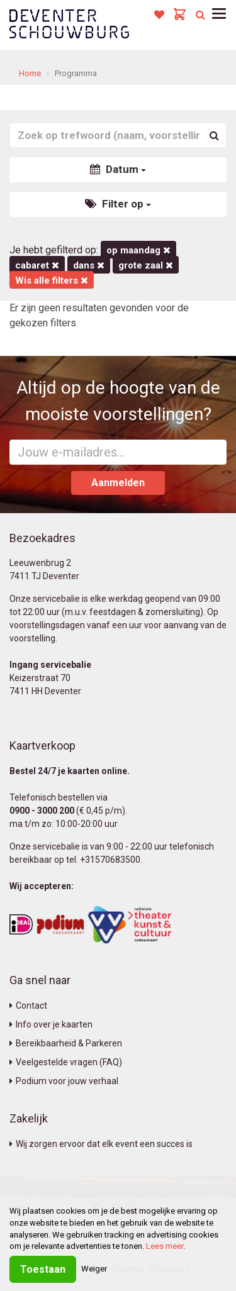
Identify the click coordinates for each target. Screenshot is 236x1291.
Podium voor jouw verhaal (63, 1081)
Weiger (94, 1268)
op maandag (138, 250)
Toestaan (42, 1269)
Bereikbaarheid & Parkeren (65, 1043)
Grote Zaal (145, 265)
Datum (118, 169)
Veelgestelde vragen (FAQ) (65, 1062)
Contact (28, 1005)
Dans (88, 265)
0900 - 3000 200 (41, 811)
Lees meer (164, 1246)
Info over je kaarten (51, 1024)
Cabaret (37, 265)
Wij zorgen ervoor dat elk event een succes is (101, 1144)
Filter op (118, 203)
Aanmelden (118, 483)
